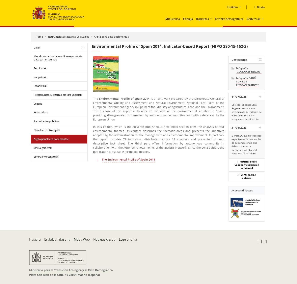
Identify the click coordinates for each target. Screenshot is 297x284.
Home (39, 36)
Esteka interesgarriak (46, 156)
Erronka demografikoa (229, 19)
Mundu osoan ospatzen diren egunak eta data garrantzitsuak (58, 58)
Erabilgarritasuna (57, 239)
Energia (188, 19)
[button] (211, 19)
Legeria (38, 103)
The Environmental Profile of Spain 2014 (128, 159)
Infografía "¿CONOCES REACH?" (248, 69)
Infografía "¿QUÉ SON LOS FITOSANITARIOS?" (247, 81)
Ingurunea (202, 19)
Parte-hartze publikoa (46, 121)
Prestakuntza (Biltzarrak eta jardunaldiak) (58, 95)
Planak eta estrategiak (47, 130)
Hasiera (35, 239)
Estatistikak (40, 86)
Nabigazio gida (104, 239)
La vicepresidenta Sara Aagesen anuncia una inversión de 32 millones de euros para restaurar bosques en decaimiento (246, 112)
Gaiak (37, 47)
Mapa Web (82, 239)
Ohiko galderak (43, 148)
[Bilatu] (258, 7)
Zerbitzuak (253, 19)
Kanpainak (40, 77)
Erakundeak (41, 112)
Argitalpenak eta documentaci (111, 36)
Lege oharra (128, 239)
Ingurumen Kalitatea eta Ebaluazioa (68, 36)
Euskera (232, 7)
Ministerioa (172, 19)
